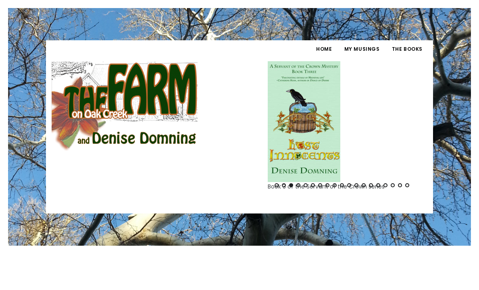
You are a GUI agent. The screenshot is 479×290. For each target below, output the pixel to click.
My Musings (362, 49)
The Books (407, 49)
